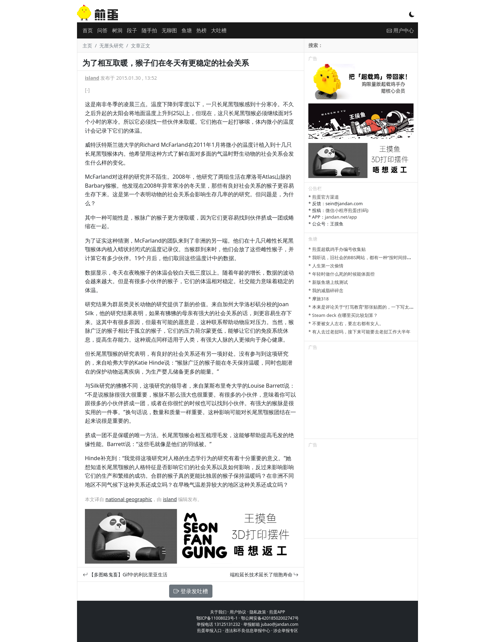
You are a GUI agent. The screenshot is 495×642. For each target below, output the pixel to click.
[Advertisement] (361, 396)
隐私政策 (258, 612)
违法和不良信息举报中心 (247, 630)
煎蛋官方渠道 (325, 197)
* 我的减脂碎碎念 (325, 290)
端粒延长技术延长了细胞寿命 (264, 574)
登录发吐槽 (191, 591)
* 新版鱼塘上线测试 (328, 282)
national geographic (129, 499)
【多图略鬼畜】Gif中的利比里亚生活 (125, 574)
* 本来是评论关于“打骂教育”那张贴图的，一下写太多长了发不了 (372, 307)
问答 (102, 30)
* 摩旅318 (318, 299)
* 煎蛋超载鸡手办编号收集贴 (337, 249)
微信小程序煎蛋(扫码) (347, 210)
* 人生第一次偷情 (325, 266)
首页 (87, 30)
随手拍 (149, 30)
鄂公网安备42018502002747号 (270, 618)
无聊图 (169, 30)
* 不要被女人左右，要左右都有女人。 (346, 323)
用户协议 (238, 612)
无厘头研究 (111, 45)
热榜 (201, 30)
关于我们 (218, 612)
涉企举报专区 (285, 630)
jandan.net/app (341, 217)
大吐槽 (219, 30)
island (92, 78)
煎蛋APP (277, 612)
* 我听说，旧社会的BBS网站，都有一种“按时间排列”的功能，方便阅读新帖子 (385, 257)
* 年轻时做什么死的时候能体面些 (341, 274)
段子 (132, 30)
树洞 (117, 30)
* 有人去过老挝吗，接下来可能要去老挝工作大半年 (359, 332)
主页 (87, 45)
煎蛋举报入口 (209, 630)
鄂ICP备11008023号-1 (217, 618)
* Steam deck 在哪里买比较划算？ (342, 315)
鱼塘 (187, 30)
